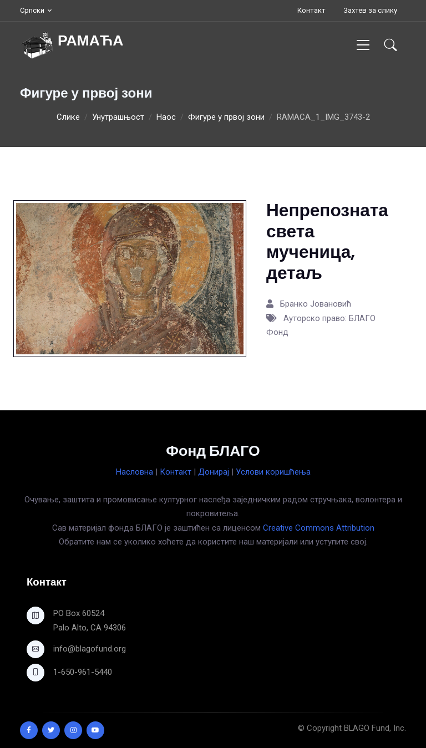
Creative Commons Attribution (318, 528)
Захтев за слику (370, 10)
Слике (68, 117)
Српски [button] (32, 10)
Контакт (311, 10)
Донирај (213, 472)
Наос (166, 117)
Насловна (134, 472)
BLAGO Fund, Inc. (375, 728)
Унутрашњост (118, 117)
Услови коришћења (273, 472)
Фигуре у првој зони (226, 117)
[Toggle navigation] (363, 45)
